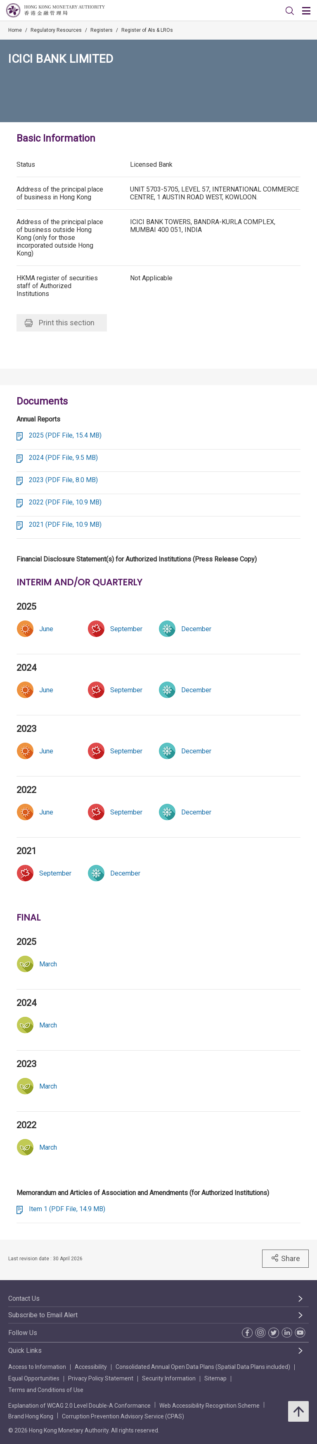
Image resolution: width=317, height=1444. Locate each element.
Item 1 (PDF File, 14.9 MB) (67, 1209)
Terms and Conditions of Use (45, 1390)
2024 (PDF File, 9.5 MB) (63, 458)
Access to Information (37, 1367)
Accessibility (91, 1367)
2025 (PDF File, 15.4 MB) (65, 435)
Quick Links (25, 1350)
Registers (101, 30)
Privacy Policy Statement (100, 1378)
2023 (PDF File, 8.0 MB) (63, 480)
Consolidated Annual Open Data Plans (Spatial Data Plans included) (203, 1367)
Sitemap (215, 1378)
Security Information (169, 1378)
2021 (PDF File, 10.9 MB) (65, 524)
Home (15, 30)
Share (285, 1258)
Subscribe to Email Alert (43, 1315)
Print (60, 322)
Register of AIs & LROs (147, 30)
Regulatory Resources (56, 30)
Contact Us (24, 1298)
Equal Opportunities (33, 1378)
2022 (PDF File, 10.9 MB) (65, 502)
